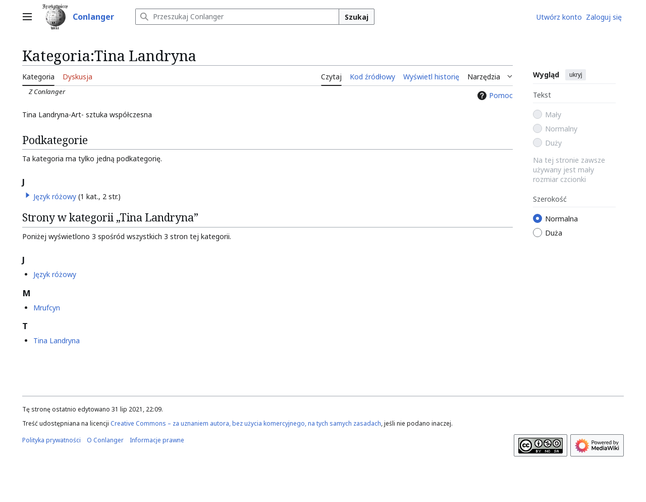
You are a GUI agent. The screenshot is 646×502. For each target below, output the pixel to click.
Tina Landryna (56, 340)
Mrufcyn (46, 307)
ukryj (575, 74)
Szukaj (356, 17)
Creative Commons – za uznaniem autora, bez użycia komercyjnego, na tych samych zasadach (246, 423)
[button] (27, 195)
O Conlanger (105, 440)
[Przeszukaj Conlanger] (237, 17)
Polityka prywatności (51, 440)
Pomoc (494, 95)
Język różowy (54, 196)
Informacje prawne (157, 440)
